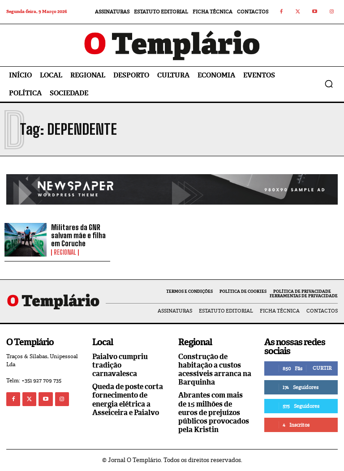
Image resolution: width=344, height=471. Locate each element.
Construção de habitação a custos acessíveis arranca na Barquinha (214, 369)
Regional (65, 252)
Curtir (322, 368)
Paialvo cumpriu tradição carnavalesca (120, 365)
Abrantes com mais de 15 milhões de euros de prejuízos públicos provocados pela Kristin (213, 412)
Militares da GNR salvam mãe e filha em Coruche (78, 235)
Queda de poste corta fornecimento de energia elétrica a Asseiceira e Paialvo (127, 399)
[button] (329, 84)
